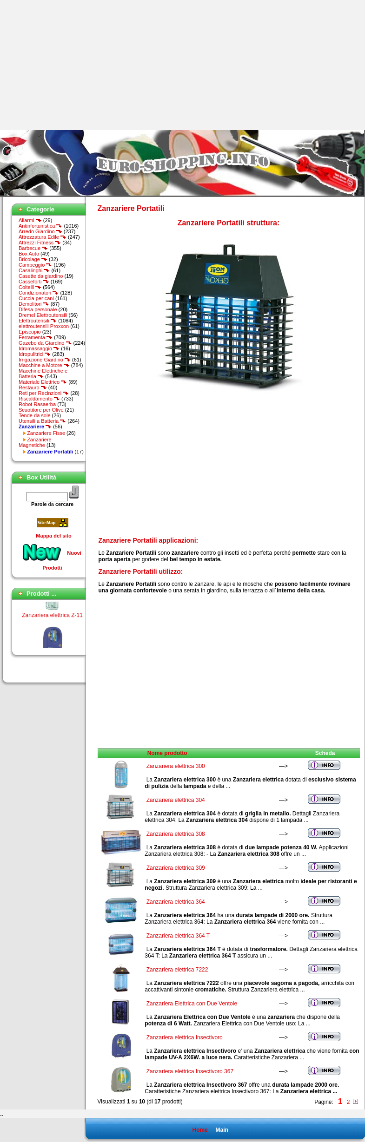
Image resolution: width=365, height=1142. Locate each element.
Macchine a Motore (44, 365)
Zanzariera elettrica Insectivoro (184, 1037)
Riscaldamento (39, 398)
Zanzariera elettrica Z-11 (52, 617)
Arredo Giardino (40, 231)
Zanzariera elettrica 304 (175, 800)
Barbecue (33, 248)
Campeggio (35, 265)
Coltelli (30, 287)
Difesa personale (38, 309)
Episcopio (30, 332)
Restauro (33, 387)
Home (199, 1130)
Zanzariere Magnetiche (35, 442)
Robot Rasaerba (37, 404)
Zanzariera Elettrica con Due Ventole (191, 1003)
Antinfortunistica (40, 226)
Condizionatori (39, 292)
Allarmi (30, 220)
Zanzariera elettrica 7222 (177, 969)
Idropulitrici (35, 354)
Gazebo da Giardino (45, 343)
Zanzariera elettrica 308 (175, 834)
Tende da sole (35, 415)
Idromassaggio (39, 348)
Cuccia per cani (36, 298)
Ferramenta (36, 337)
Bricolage (33, 259)
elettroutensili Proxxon (44, 326)
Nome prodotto (167, 753)
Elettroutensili (38, 320)
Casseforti (34, 281)
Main (221, 1130)
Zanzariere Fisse (46, 433)
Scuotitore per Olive (41, 410)
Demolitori (34, 304)
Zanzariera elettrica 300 (175, 766)
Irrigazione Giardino (45, 359)
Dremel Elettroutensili (43, 315)
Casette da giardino (41, 276)
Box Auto (29, 253)
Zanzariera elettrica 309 (175, 868)
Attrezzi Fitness (40, 242)
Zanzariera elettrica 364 (175, 902)
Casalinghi (34, 270)
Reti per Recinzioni (44, 393)
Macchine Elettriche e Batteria (43, 373)
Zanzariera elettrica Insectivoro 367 (189, 1071)
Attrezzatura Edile (42, 237)
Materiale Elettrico (43, 382)
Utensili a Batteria (42, 421)
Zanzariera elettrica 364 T (178, 935)
